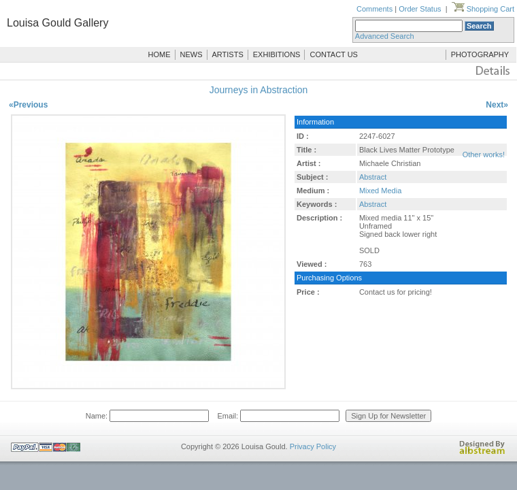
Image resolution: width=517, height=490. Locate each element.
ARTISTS (228, 54)
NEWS (191, 54)
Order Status (420, 9)
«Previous (28, 105)
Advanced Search (384, 36)
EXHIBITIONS (277, 54)
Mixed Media (380, 190)
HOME (159, 54)
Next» (497, 105)
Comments (374, 9)
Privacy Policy (313, 446)
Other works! (484, 154)
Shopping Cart (483, 9)
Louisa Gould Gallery (57, 23)
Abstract (372, 177)
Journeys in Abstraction (259, 89)
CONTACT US (334, 54)
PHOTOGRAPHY (480, 54)
